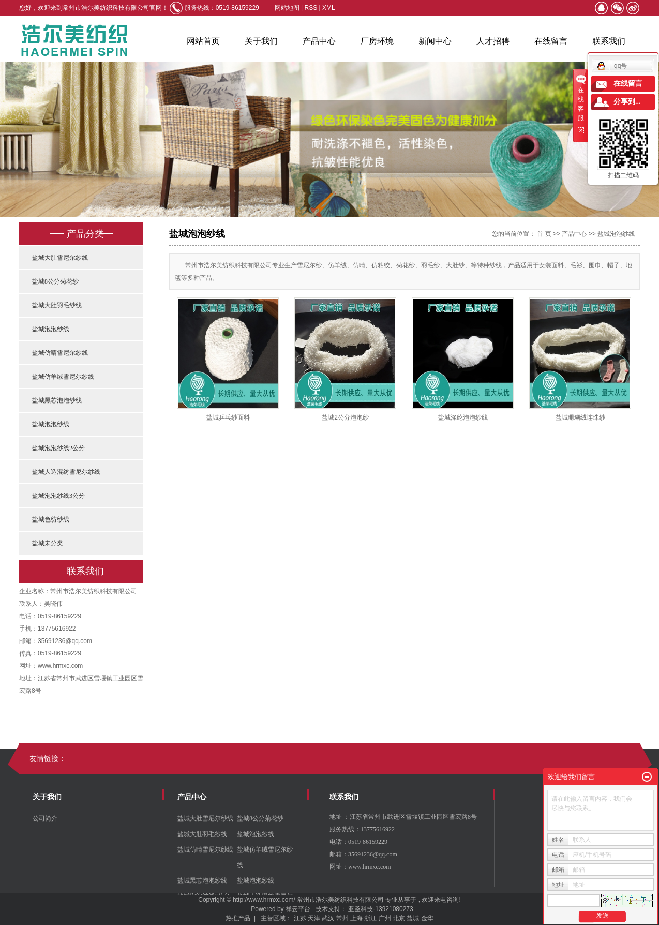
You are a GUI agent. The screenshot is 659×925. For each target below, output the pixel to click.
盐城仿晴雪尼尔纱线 (60, 352)
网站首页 (203, 41)
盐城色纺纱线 (50, 519)
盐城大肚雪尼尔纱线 (60, 257)
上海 (356, 918)
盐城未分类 (47, 543)
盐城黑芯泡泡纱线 (57, 400)
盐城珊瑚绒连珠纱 (580, 417)
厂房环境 (377, 41)
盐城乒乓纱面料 (228, 417)
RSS (311, 7)
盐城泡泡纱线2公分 (58, 448)
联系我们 (608, 41)
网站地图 (288, 7)
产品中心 (319, 41)
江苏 (300, 918)
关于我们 (261, 41)
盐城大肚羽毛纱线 (57, 305)
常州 (342, 918)
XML (328, 7)
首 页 (544, 233)
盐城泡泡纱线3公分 (58, 495)
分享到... (627, 102)
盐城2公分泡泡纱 (345, 417)
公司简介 (45, 818)
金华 (427, 918)
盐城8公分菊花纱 (55, 281)
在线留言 (550, 41)
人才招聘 (493, 41)
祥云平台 (298, 909)
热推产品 (238, 918)
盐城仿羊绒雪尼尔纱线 (63, 376)
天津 (314, 918)
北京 (399, 918)
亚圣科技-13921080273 (380, 909)
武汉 (328, 918)
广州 (385, 918)
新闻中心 (435, 41)
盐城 (413, 918)
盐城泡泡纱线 (50, 329)
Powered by (266, 909)
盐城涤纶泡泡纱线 (463, 417)
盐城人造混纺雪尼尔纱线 (66, 471)
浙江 (370, 918)
